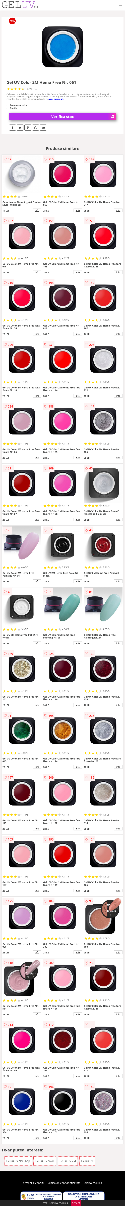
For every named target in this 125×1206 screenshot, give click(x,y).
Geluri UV (87, 1161)
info (37, 210)
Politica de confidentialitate (64, 1183)
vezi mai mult (56, 98)
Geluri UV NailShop (18, 1161)
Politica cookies (92, 1183)
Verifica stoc (83, 116)
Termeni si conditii (33, 1183)
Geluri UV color (44, 1161)
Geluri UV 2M (67, 1161)
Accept (76, 1203)
